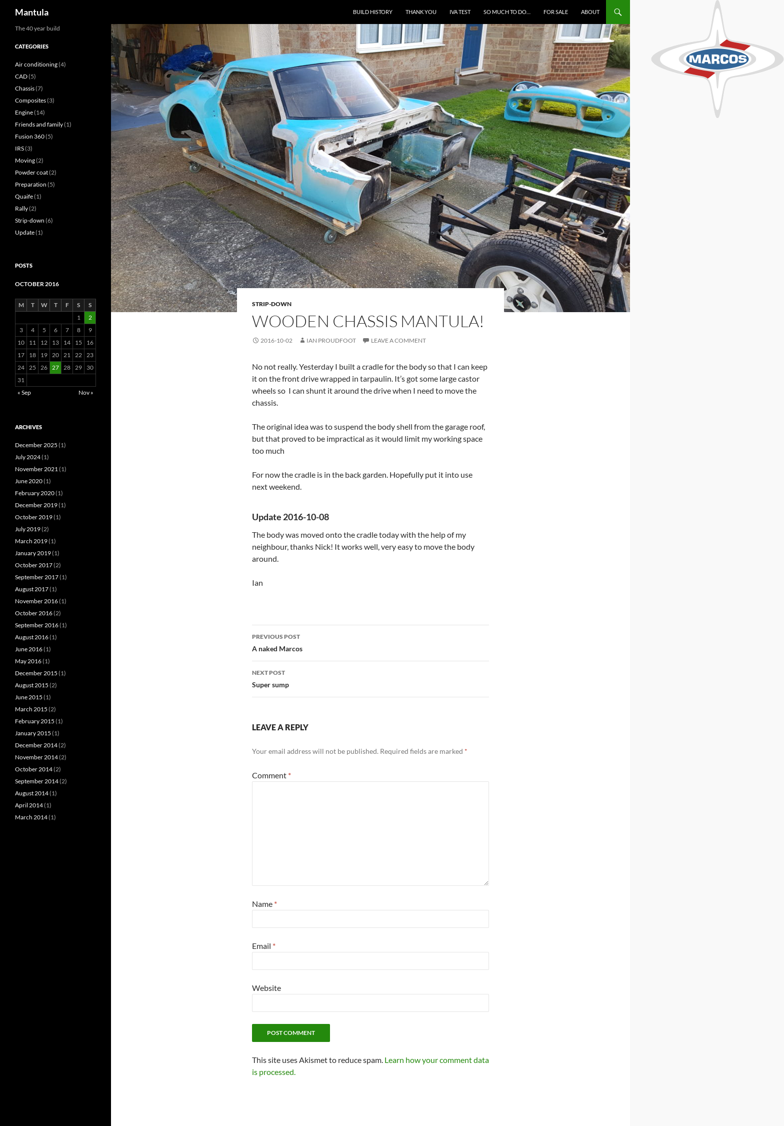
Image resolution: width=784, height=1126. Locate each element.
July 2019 (27, 529)
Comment (271, 775)
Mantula (31, 12)
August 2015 (31, 685)
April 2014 (29, 805)
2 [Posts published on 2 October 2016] (90, 317)
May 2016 (28, 661)
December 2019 (36, 505)
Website (266, 987)
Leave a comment (398, 340)
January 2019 (33, 553)
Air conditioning (36, 64)
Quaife (24, 196)
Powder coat (31, 172)
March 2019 (31, 541)
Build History (372, 12)
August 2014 (31, 793)
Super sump (370, 678)
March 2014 (31, 817)
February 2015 (34, 721)
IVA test (460, 12)
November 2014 (36, 757)
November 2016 (36, 601)
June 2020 (28, 481)
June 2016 (28, 649)
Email (264, 945)
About (590, 12)
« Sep (24, 392)
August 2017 (31, 589)
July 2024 (27, 457)
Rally (21, 208)
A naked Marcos (370, 642)
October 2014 (33, 769)
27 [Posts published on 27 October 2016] (55, 367)
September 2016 (36, 625)
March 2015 (31, 709)
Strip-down (272, 304)
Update (24, 232)
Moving (25, 160)
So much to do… (507, 12)
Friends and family (39, 124)
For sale (556, 12)
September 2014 (36, 781)
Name (264, 903)
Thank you (421, 12)
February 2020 (34, 493)
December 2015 (36, 673)
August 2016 (31, 637)
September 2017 (36, 577)
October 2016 (33, 613)
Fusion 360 (29, 136)
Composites (30, 100)
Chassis (24, 88)
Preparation (30, 184)
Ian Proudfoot (331, 340)
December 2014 (36, 745)
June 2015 (28, 697)
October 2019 (33, 517)
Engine (24, 112)
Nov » (86, 392)
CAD (21, 76)
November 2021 (36, 469)
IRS (19, 148)
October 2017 (33, 565)
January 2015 (33, 733)
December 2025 (36, 445)
